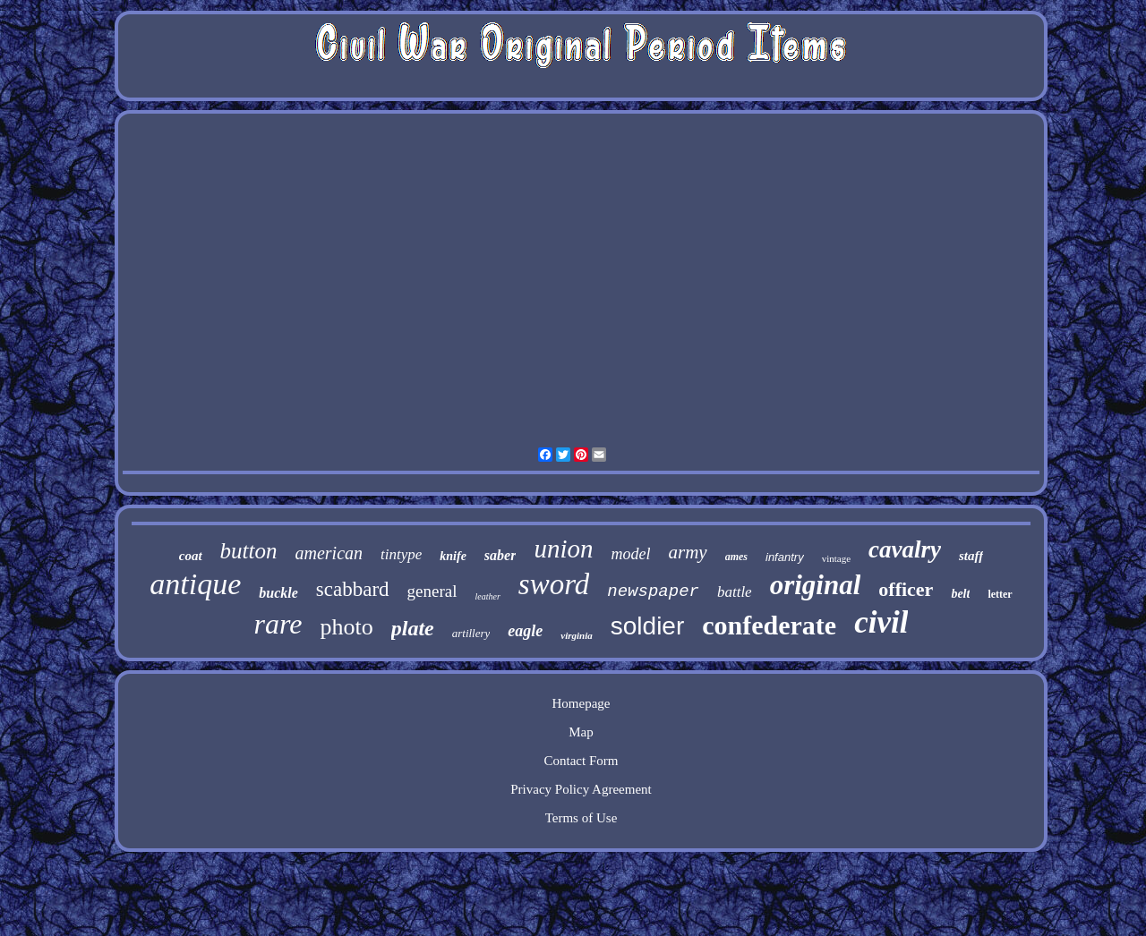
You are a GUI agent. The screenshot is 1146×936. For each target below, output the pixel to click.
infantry (784, 557)
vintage (836, 558)
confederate (769, 625)
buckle (278, 592)
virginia (576, 635)
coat (190, 556)
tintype (401, 554)
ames (736, 556)
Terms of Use (581, 818)
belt (960, 593)
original (815, 584)
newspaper (653, 591)
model (630, 554)
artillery (471, 633)
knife (453, 556)
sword (553, 584)
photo (346, 627)
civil (881, 622)
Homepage (581, 703)
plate (412, 628)
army (687, 552)
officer (905, 589)
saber (500, 555)
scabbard (352, 589)
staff (971, 556)
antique (195, 583)
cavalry (904, 549)
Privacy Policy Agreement (580, 789)
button (249, 551)
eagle (525, 631)
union (563, 548)
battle (734, 591)
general (432, 591)
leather (487, 596)
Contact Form (581, 760)
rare (278, 624)
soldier (647, 626)
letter (1000, 594)
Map (581, 732)
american (329, 553)
